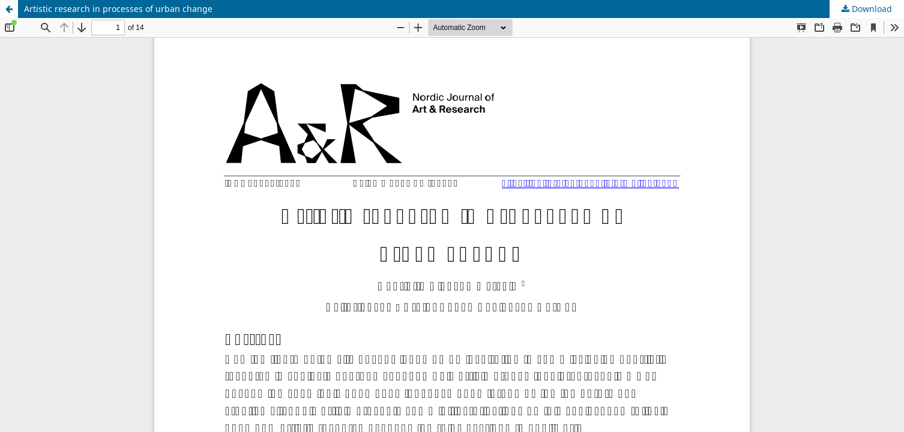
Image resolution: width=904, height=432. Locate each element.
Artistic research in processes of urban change (118, 8)
